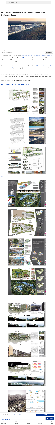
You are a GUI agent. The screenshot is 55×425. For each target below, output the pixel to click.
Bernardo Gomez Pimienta (29, 68)
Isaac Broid (28, 58)
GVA (15, 68)
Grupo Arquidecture (42, 68)
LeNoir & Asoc (4, 70)
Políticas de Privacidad (22, 414)
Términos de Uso (16, 414)
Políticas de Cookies (30, 414)
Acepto (45, 415)
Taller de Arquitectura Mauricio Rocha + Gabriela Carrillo (15, 84)
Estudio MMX (21, 58)
